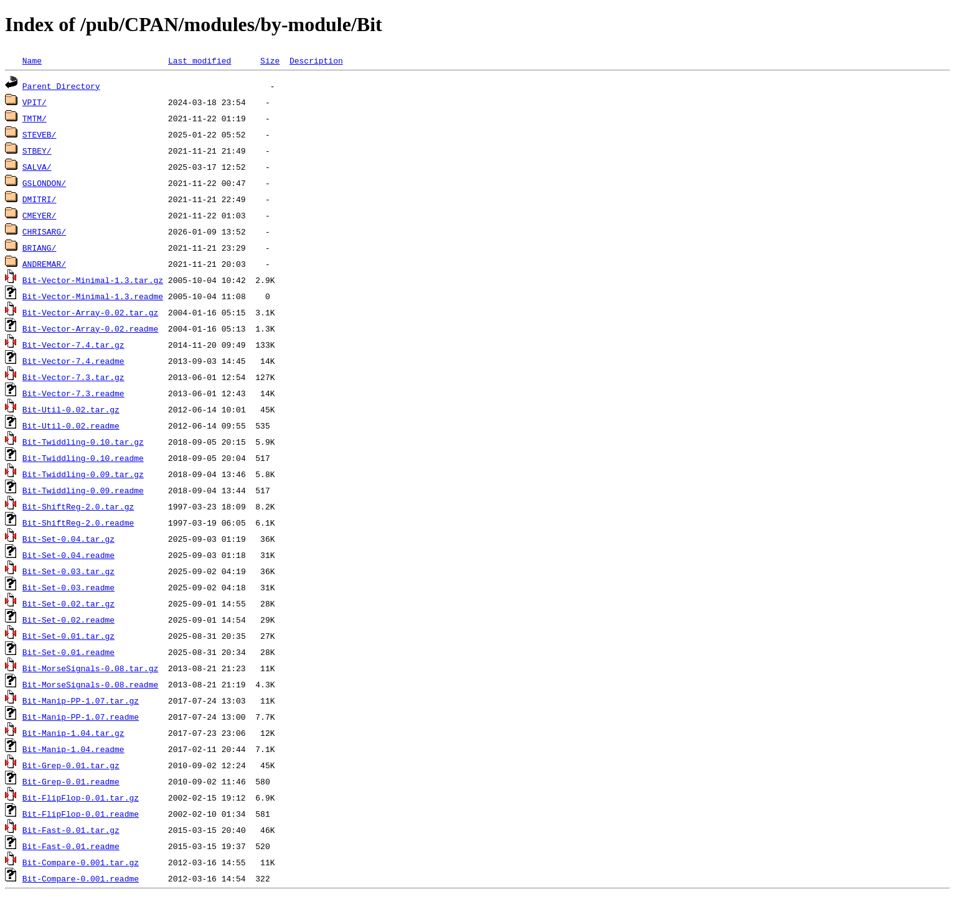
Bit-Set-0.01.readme (68, 652)
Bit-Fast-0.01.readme (71, 846)
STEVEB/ (39, 134)
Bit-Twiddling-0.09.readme (83, 490)
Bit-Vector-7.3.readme (73, 393)
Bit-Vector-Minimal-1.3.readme (92, 296)
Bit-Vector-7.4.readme (73, 360)
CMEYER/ (39, 215)
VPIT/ (34, 102)
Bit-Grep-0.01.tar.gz (71, 765)
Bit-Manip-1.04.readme (73, 749)
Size (270, 60)
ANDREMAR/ (44, 263)
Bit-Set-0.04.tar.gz (68, 538)
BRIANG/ (39, 247)
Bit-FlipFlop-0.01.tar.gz (80, 797)
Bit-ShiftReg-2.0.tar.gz (78, 506)
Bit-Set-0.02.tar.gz (68, 603)
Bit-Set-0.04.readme (68, 554)
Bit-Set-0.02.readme (68, 619)
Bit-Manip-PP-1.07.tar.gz (80, 700)
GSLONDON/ (44, 182)
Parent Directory (61, 85)
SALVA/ (37, 166)
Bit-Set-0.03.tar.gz (68, 571)
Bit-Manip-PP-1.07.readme (80, 716)
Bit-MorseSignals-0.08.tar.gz (90, 668)
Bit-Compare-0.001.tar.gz (80, 862)
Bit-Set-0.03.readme (68, 587)
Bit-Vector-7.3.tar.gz (73, 377)
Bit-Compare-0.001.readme (80, 878)
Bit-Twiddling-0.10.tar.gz (83, 441)
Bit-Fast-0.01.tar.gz (71, 829)
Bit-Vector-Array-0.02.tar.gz (90, 312)
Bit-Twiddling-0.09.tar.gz (83, 474)
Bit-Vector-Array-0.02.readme (90, 328)
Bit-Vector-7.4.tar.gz (73, 344)
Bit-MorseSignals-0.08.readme (90, 684)
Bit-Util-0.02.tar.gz (71, 409)
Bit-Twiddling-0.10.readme (83, 457)
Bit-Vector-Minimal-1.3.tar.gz (92, 280)
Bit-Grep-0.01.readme (71, 781)
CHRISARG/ (44, 231)
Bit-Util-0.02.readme (71, 425)
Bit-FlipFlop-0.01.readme (80, 813)
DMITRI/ (39, 199)
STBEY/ (37, 150)
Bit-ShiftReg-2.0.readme (78, 522)
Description (316, 60)
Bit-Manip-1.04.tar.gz (73, 732)
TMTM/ (34, 118)
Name (32, 60)
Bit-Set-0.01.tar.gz (68, 635)
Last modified (199, 60)
